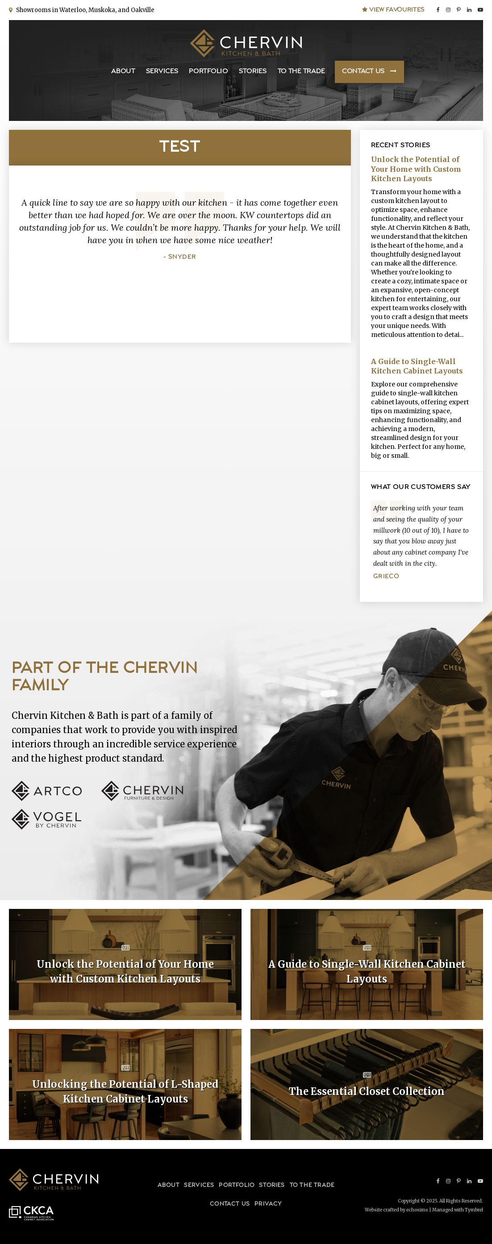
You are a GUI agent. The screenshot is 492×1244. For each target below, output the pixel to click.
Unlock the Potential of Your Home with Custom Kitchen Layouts (416, 169)
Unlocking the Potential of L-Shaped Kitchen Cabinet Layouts (125, 1091)
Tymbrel (474, 1210)
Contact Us (363, 71)
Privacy (268, 1204)
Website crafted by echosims (396, 1210)
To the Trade (301, 71)
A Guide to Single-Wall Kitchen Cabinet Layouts (417, 366)
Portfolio (208, 71)
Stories (253, 71)
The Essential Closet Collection (367, 1091)
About (123, 71)
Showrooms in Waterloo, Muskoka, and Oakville (83, 10)
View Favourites (393, 10)
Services (162, 71)
